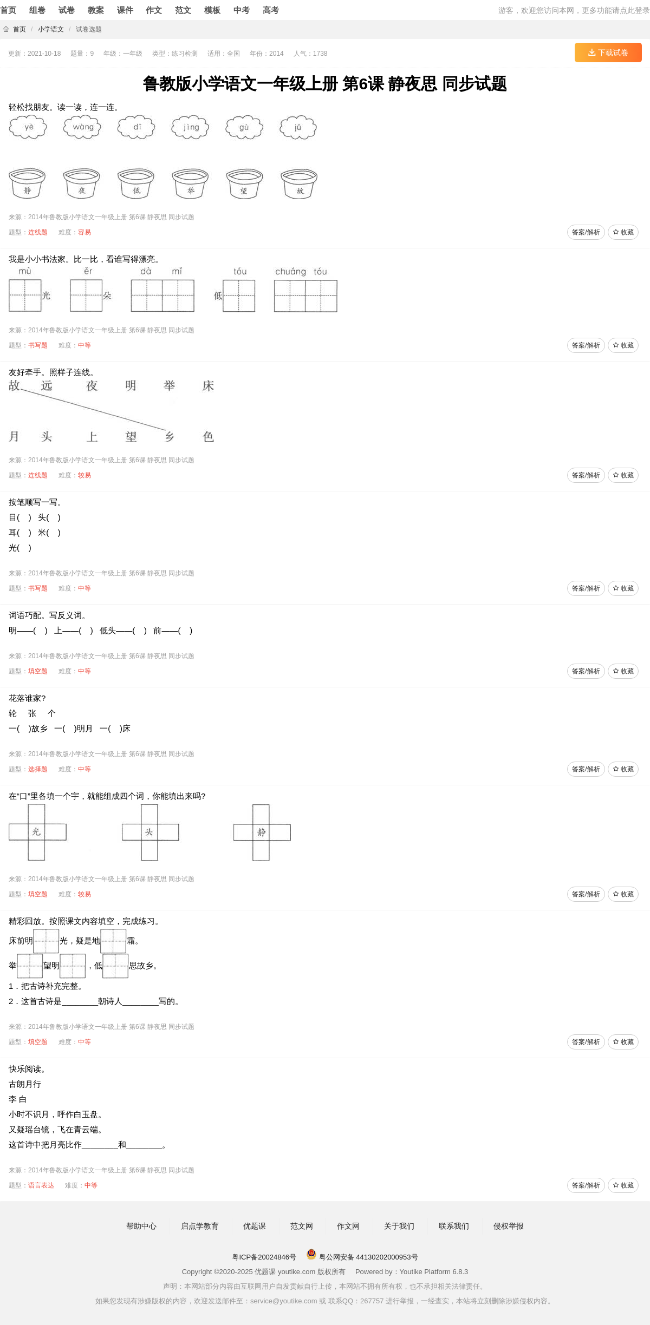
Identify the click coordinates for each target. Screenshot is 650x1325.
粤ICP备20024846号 (264, 1257)
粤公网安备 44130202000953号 (362, 1257)
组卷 (37, 10)
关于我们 (399, 1226)
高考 (271, 10)
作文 (154, 10)
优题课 (254, 1226)
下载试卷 (608, 52)
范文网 (301, 1226)
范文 (183, 10)
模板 (212, 10)
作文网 (348, 1226)
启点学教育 (200, 1226)
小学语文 (51, 29)
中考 (241, 10)
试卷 (66, 10)
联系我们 (454, 1226)
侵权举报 (508, 1226)
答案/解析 (586, 232)
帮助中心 (141, 1226)
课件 (125, 10)
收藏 (623, 232)
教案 (96, 10)
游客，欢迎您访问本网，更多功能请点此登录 (574, 10)
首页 (8, 10)
